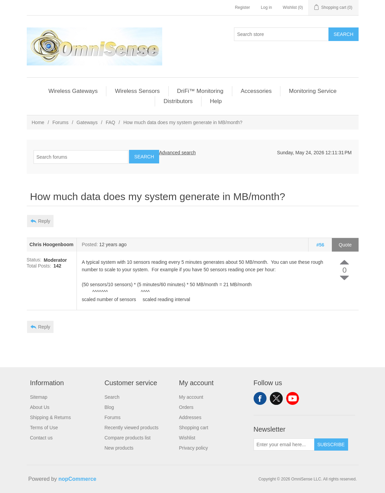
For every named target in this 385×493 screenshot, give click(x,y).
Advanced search (177, 152)
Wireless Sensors (137, 91)
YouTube (292, 398)
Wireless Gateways (73, 91)
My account (191, 397)
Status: (34, 260)
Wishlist (187, 437)
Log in (266, 7)
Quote (345, 245)
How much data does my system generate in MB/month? (182, 122)
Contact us (41, 437)
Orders (186, 407)
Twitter (276, 398)
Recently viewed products (132, 427)
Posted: (90, 245)
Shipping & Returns (50, 417)
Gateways (87, 122)
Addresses (190, 417)
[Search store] (281, 34)
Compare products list (128, 437)
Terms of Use (44, 427)
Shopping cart (193, 427)
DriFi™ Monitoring (200, 91)
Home (38, 122)
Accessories (256, 91)
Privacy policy (193, 448)
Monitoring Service (313, 91)
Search (343, 34)
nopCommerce (77, 479)
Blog (109, 407)
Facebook (260, 398)
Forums (60, 122)
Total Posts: (39, 266)
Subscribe (331, 444)
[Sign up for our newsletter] (284, 444)
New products (119, 448)
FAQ (110, 122)
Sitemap (38, 397)
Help (216, 101)
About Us (40, 407)
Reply (44, 221)
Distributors (178, 101)
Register (242, 7)
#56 (320, 245)
